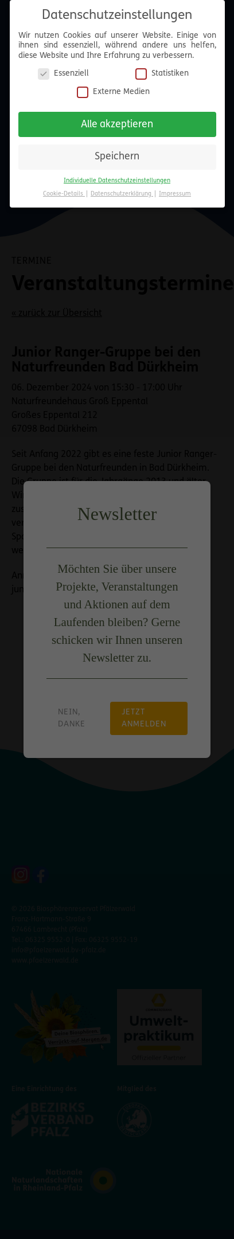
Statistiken (162, 71)
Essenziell (63, 71)
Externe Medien (113, 89)
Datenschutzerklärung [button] (122, 191)
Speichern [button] (117, 154)
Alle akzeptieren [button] (117, 122)
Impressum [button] (175, 191)
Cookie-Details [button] (64, 191)
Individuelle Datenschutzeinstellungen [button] (117, 178)
